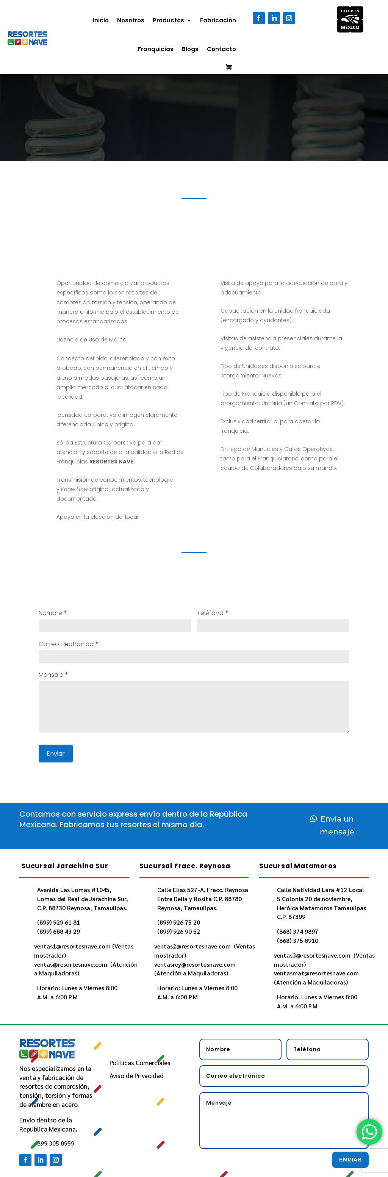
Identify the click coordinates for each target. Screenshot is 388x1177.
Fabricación (218, 20)
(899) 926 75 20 (178, 922)
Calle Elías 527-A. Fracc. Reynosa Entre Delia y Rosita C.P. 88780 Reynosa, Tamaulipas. (202, 899)
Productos (168, 20)
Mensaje (53, 674)
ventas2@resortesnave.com (193, 946)
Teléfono (212, 613)
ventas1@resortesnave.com (72, 946)
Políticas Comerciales (140, 1062)
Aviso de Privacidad (137, 1075)
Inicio (101, 20)
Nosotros (130, 20)
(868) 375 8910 (297, 940)
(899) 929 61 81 (58, 922)
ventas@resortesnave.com (71, 964)
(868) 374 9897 (297, 931)
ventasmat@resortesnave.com (317, 973)
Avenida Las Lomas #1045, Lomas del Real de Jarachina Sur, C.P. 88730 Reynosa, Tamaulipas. (82, 899)
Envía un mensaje (337, 825)
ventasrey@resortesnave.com (195, 964)
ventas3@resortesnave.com (313, 955)
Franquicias (156, 49)
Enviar (56, 753)
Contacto (221, 49)
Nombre (53, 613)
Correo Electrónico (69, 644)
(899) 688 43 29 (58, 931)
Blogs (190, 49)
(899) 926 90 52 (178, 931)
